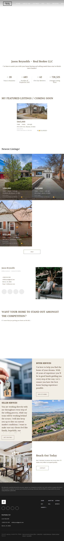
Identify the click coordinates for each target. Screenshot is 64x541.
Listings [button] (36, 4)
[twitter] (10, 291)
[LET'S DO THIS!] (8, 437)
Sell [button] (48, 4)
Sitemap (24, 536)
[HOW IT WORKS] (42, 394)
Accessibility (29, 536)
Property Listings (55, 534)
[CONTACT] (42, 468)
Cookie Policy (39, 534)
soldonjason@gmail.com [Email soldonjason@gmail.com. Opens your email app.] (8, 280)
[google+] (21, 291)
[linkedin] (4, 291)
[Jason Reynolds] (49, 283)
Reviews (55, 4)
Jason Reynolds (8, 268)
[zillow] (15, 291)
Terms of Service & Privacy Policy (29, 534)
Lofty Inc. (9, 534)
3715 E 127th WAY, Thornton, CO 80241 (26, 127)
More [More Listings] (32, 252)
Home (18, 4)
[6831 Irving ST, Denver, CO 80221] (48, 177)
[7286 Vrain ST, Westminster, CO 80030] (16, 223)
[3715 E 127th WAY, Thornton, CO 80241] (32, 111)
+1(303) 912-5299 (6, 277)
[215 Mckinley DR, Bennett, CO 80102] (16, 177)
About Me (26, 4)
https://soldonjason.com (8, 284)
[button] (7, 4)
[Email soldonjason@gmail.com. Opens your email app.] (17, 522)
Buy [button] (43, 4)
